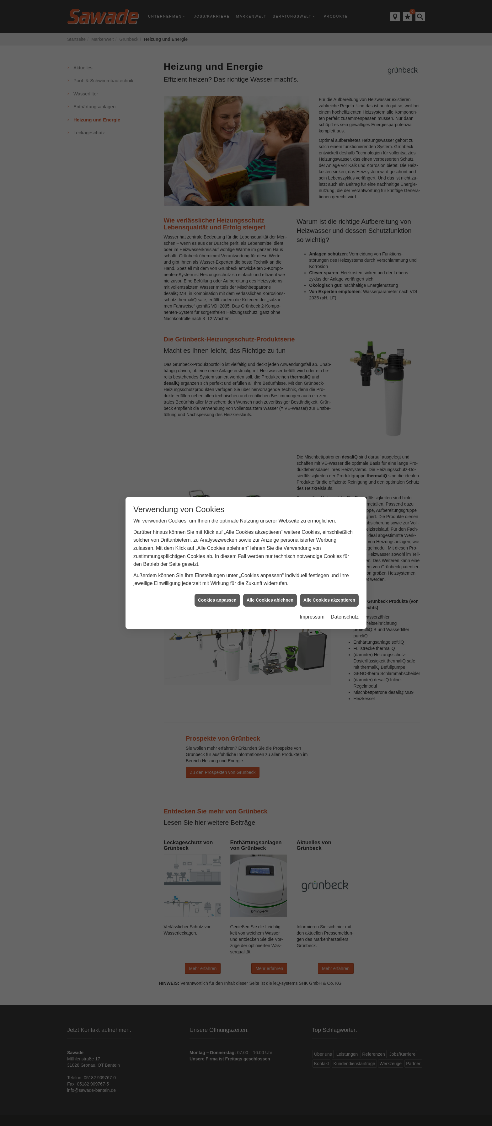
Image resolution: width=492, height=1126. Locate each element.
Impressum (312, 599)
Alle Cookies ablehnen (270, 582)
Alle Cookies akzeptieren (329, 582)
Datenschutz (345, 599)
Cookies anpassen (217, 582)
